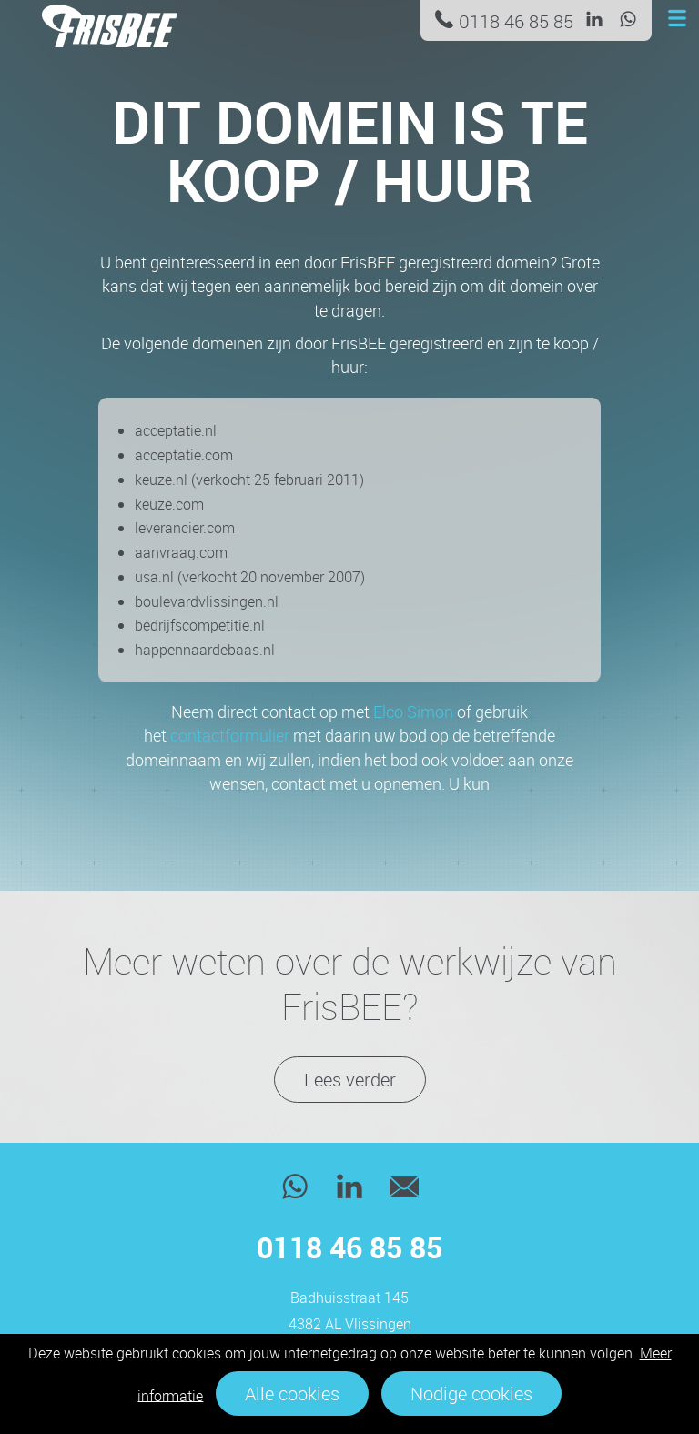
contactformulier (229, 735)
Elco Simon (413, 712)
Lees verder (350, 1079)
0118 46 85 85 (516, 21)
